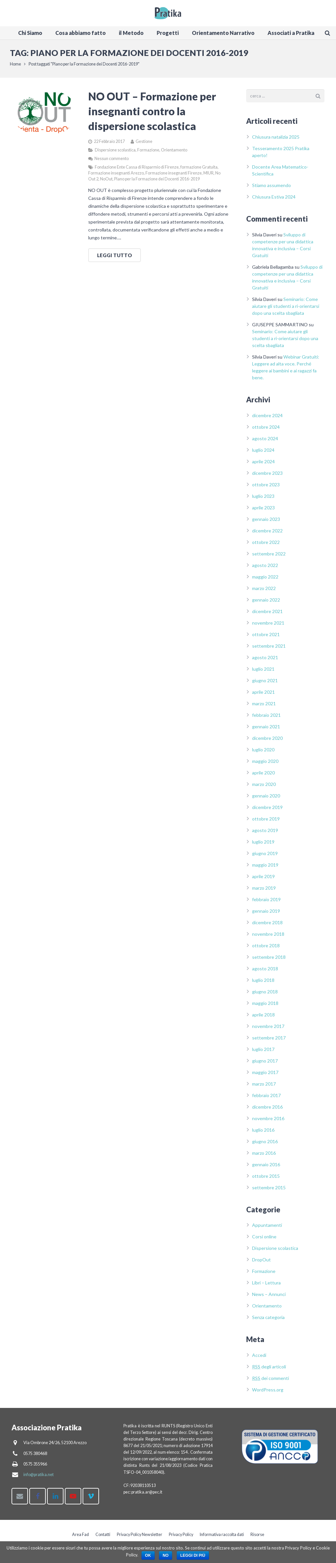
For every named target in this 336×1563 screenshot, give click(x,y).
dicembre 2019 (267, 810)
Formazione (148, 152)
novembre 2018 (268, 937)
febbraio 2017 (266, 1098)
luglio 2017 (263, 1052)
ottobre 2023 (266, 487)
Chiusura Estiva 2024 (274, 199)
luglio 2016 (263, 1133)
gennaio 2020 (266, 798)
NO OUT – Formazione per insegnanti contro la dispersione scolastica (152, 114)
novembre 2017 (268, 1029)
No (165, 1555)
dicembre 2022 (267, 533)
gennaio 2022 (266, 603)
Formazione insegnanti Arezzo (116, 176)
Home (17, 67)
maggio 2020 (265, 764)
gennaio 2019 (266, 914)
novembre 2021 (268, 626)
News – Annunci (269, 1297)
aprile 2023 (263, 510)
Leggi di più (192, 1555)
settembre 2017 (269, 1040)
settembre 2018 (269, 960)
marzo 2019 (264, 891)
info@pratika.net (38, 1474)
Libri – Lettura (266, 1286)
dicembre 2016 (267, 1110)
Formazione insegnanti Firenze (173, 176)
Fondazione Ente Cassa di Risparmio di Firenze (137, 170)
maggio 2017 (265, 1075)
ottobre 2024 (266, 430)
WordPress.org (267, 1393)
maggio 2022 (265, 579)
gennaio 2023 (266, 522)
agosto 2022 (265, 568)
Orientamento (174, 152)
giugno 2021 (265, 683)
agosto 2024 (265, 441)
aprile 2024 (263, 464)
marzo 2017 (264, 1087)
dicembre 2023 (267, 476)
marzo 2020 (264, 787)
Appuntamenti (267, 1228)
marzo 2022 (264, 591)
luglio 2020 (263, 752)
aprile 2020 (263, 775)
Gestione (144, 144)
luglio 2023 (263, 499)
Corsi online (264, 1240)
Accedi (259, 1358)
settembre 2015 (269, 1190)
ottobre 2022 (266, 545)
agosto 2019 (265, 833)
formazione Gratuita (199, 170)
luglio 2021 (263, 672)
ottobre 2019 (266, 821)
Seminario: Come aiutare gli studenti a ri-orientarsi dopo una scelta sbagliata (285, 309)
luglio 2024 (263, 453)
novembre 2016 (268, 1121)
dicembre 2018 (267, 925)
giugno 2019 (265, 856)
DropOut (261, 1263)
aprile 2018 (263, 1017)
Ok (148, 1555)
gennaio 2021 (266, 729)
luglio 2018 (263, 983)
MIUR (208, 176)
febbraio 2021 (266, 718)
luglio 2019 (263, 845)
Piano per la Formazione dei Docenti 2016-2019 (157, 181)
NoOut (106, 181)
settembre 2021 (269, 649)
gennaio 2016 (266, 1167)
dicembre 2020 (267, 741)
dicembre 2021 (267, 614)
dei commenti (270, 1381)
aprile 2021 (263, 695)
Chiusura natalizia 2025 (275, 140)
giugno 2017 (265, 1063)
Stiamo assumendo (271, 188)
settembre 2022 (269, 556)
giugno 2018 (265, 994)
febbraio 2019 (266, 902)
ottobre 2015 (266, 1179)
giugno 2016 (265, 1144)
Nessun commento (111, 161)
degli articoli (269, 1370)
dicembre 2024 (267, 418)
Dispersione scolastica (115, 152)
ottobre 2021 (266, 637)
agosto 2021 (265, 660)
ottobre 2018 (266, 948)
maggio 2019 (265, 868)
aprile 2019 (263, 879)
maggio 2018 (265, 1006)
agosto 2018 (265, 971)
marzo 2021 (264, 706)
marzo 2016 (264, 1156)
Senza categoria (268, 1320)
